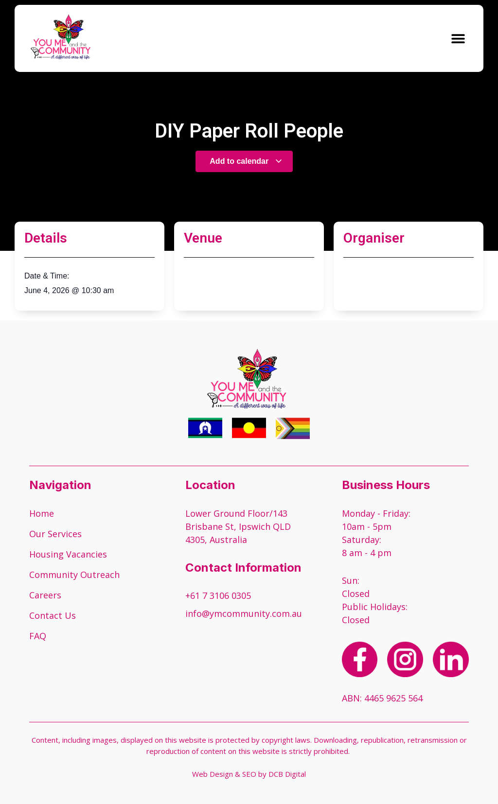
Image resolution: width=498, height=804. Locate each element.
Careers (45, 595)
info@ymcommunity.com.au (243, 613)
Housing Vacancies (68, 554)
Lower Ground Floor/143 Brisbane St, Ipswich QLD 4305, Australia (238, 526)
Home (41, 513)
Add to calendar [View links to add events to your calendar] (246, 161)
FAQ (37, 636)
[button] (458, 39)
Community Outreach (74, 574)
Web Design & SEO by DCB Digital (249, 774)
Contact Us (52, 615)
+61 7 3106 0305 (218, 595)
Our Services (55, 534)
